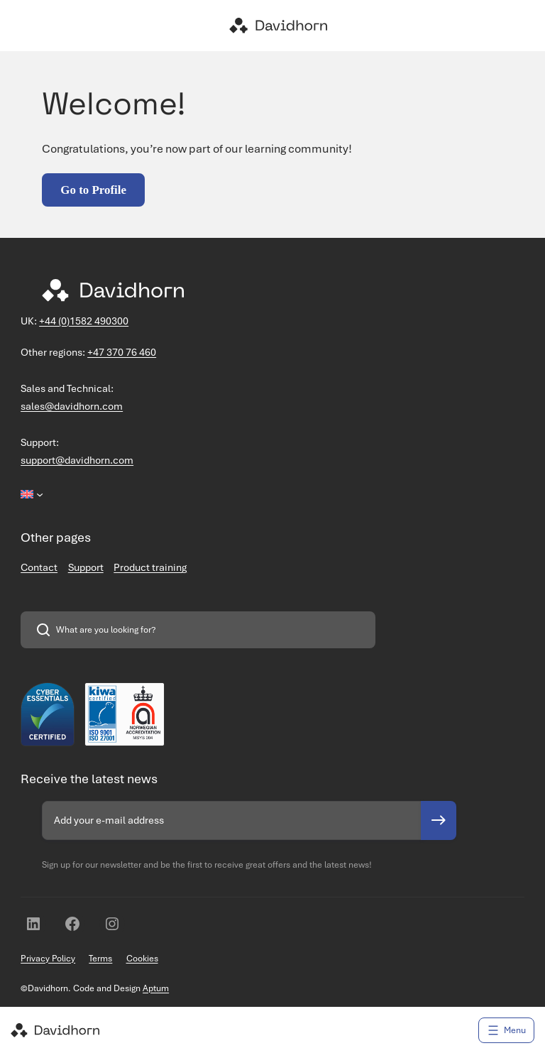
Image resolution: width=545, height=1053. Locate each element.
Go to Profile (93, 190)
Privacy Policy (48, 958)
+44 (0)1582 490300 (83, 321)
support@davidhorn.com (77, 460)
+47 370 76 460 (121, 352)
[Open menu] (506, 1030)
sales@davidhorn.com (72, 406)
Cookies (142, 958)
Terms (100, 958)
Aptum (156, 988)
